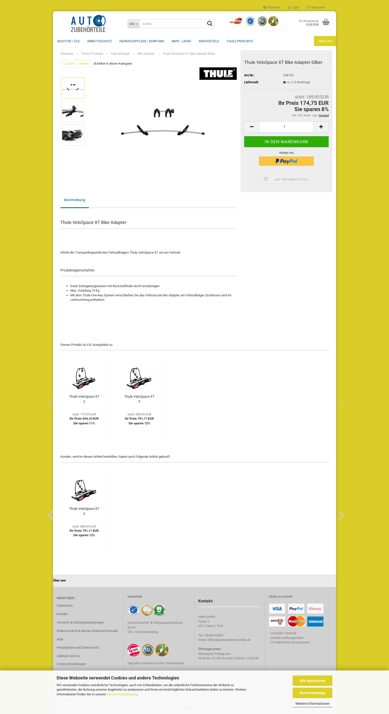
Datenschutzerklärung (122, 694)
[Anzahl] (286, 127)
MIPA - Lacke (181, 41)
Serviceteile (208, 41)
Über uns (325, 41)
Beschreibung (74, 200)
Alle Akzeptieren (313, 681)
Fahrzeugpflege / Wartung (141, 41)
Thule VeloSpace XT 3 (139, 399)
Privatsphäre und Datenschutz (78, 647)
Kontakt (62, 614)
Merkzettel (316, 7)
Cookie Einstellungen (71, 664)
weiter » (84, 63)
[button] (271, 7)
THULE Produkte (240, 41)
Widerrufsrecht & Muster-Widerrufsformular (87, 631)
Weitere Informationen (312, 704)
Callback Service (68, 656)
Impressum (65, 605)
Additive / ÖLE (68, 41)
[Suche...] (133, 23)
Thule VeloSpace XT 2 (84, 399)
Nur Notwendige (312, 693)
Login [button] (293, 7)
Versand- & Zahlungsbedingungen (80, 622)
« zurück (69, 63)
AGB (60, 639)
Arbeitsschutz (99, 41)
